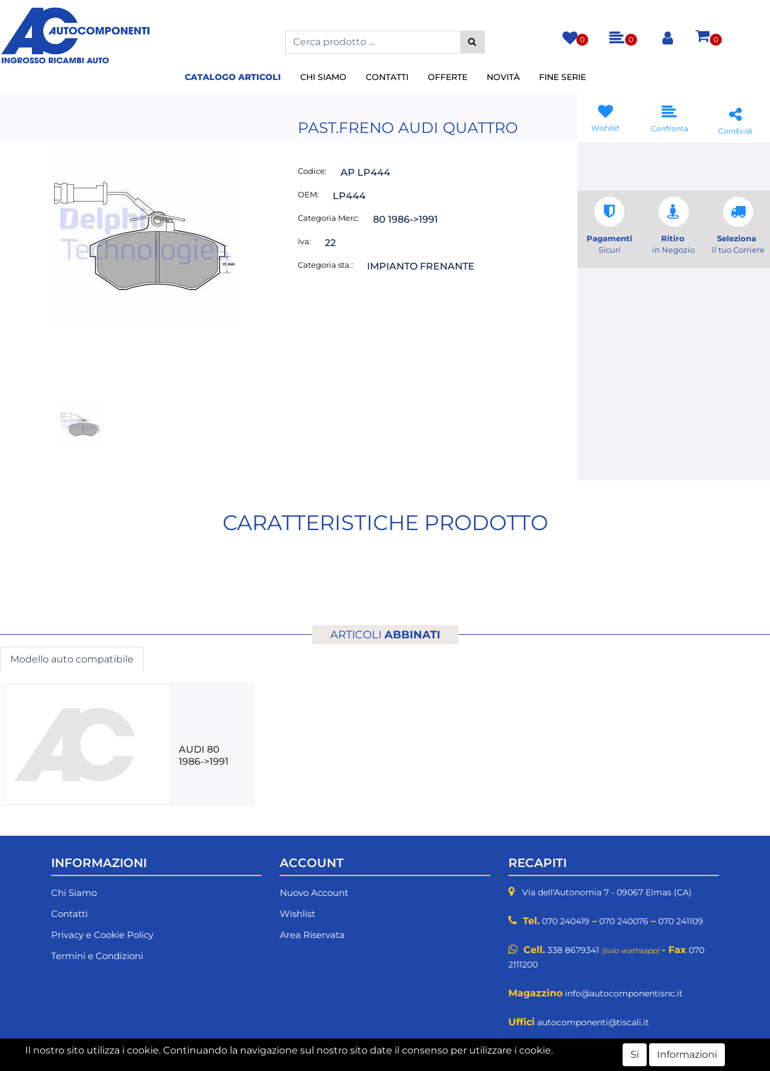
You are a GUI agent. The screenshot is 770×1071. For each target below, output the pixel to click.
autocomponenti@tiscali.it (593, 1022)
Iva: (304, 241)
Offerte (447, 77)
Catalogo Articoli (233, 77)
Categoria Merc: (328, 218)
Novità (503, 77)
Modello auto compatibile (72, 659)
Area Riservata (312, 934)
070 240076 (623, 921)
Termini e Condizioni (97, 955)
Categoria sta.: (325, 265)
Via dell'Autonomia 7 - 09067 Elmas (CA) (607, 892)
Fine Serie (562, 77)
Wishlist (297, 913)
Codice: (312, 171)
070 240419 (566, 921)
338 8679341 (573, 950)
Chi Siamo (323, 77)
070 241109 (680, 921)
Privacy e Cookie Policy (102, 934)
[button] (472, 42)
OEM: (308, 194)
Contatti (387, 77)
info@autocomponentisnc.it (624, 993)
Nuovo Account (314, 892)
